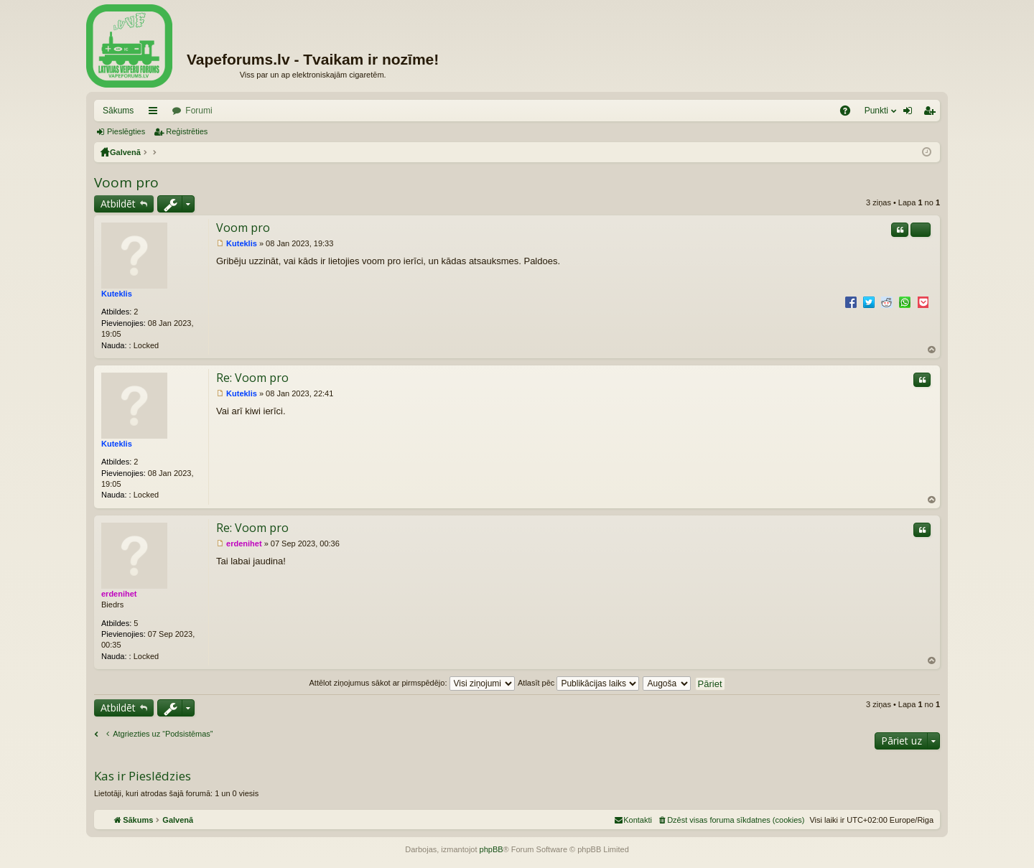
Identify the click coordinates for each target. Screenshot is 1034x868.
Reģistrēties (187, 131)
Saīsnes (156, 113)
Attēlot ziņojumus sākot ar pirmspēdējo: (411, 682)
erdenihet (119, 593)
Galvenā (125, 152)
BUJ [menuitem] (850, 113)
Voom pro (126, 182)
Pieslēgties (126, 131)
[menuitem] (731, 820)
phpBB (491, 849)
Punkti (876, 111)
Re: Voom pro (252, 378)
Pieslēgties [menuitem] (910, 113)
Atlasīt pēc (578, 682)
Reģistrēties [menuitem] (932, 113)
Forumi (198, 111)
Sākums (118, 111)
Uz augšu (932, 350)
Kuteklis (116, 293)
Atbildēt (118, 203)
